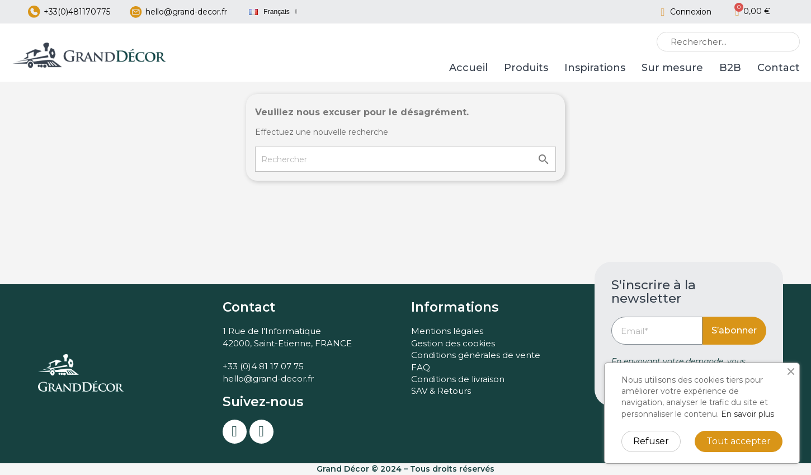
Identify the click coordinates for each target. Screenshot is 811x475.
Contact (778, 68)
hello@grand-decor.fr (186, 12)
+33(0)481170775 (77, 12)
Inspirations (594, 68)
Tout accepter (738, 441)
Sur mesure (672, 68)
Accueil (468, 68)
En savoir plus (747, 414)
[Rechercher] (405, 159)
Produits (526, 68)
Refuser (651, 441)
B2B (730, 68)
